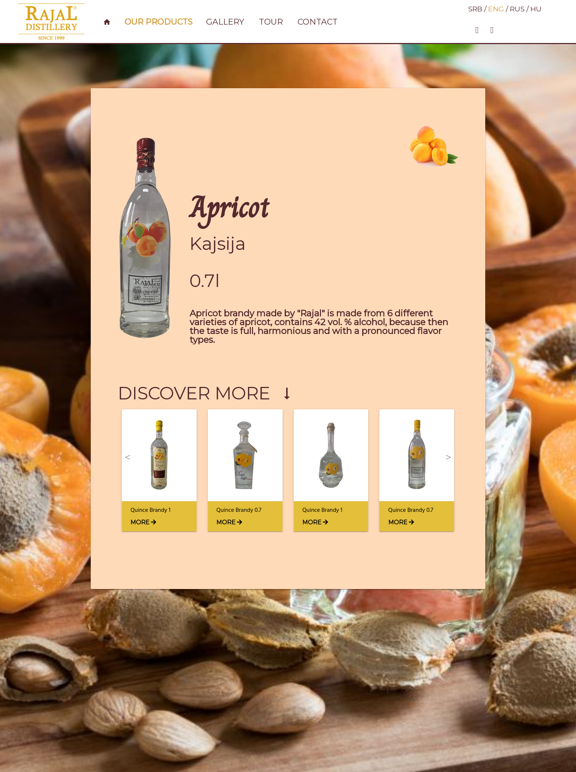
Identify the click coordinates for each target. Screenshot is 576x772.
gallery (225, 22)
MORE (143, 522)
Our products (158, 22)
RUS (517, 8)
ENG (496, 8)
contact (318, 22)
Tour (271, 22)
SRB (475, 8)
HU (535, 8)
